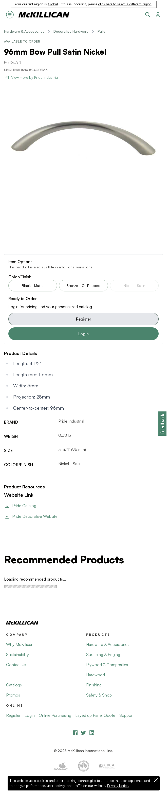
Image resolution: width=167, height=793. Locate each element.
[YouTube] (83, 732)
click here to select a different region (125, 4)
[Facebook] (75, 732)
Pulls (101, 31)
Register (83, 319)
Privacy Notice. (118, 786)
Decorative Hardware (70, 31)
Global (53, 4)
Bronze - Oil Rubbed (83, 285)
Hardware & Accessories (24, 31)
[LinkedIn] (92, 732)
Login (83, 333)
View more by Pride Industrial (31, 77)
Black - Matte (33, 285)
